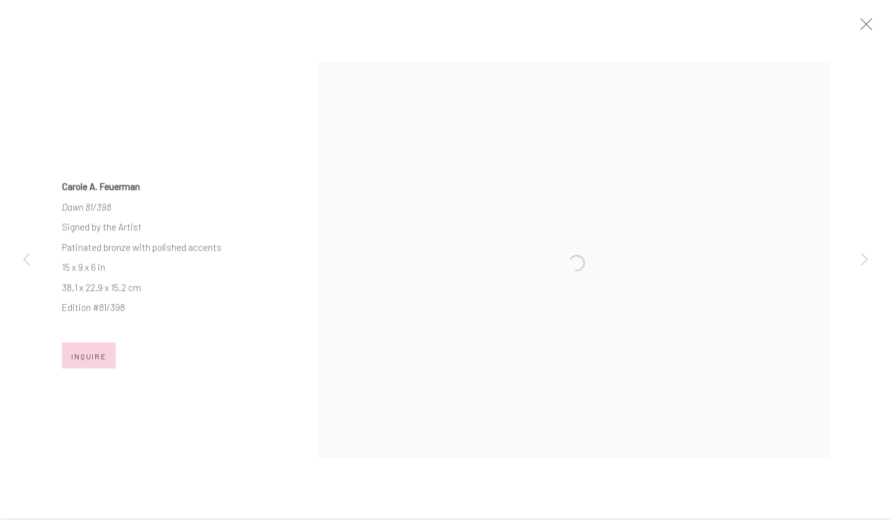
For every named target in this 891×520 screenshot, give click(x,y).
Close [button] (863, 28)
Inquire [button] (88, 360)
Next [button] (864, 260)
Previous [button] (26, 260)
